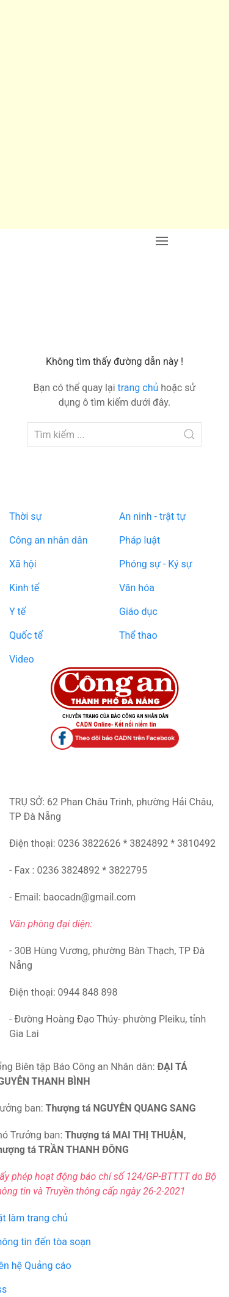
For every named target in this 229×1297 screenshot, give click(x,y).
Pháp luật (139, 540)
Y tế (17, 611)
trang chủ (137, 387)
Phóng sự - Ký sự (155, 564)
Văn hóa (136, 588)
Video (21, 659)
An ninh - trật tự (152, 516)
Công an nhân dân (48, 540)
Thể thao (138, 635)
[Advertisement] (114, 114)
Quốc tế (26, 635)
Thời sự (25, 516)
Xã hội (23, 564)
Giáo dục (138, 611)
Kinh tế (24, 588)
